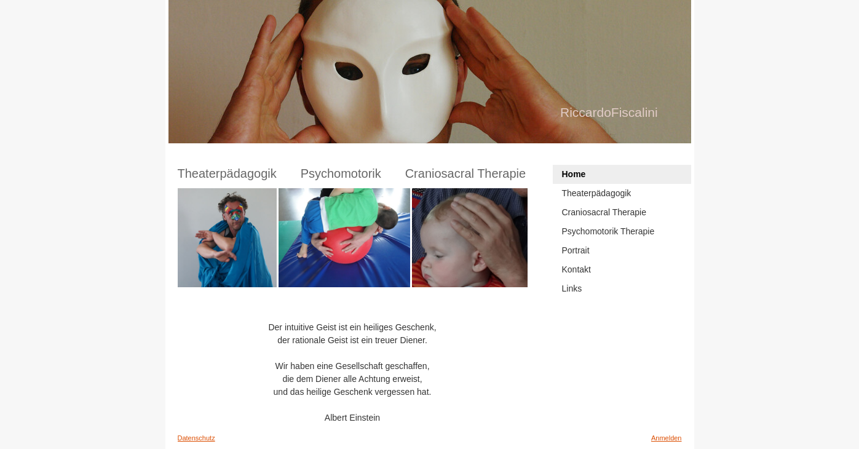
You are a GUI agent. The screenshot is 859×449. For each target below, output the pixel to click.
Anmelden (666, 438)
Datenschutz (196, 438)
